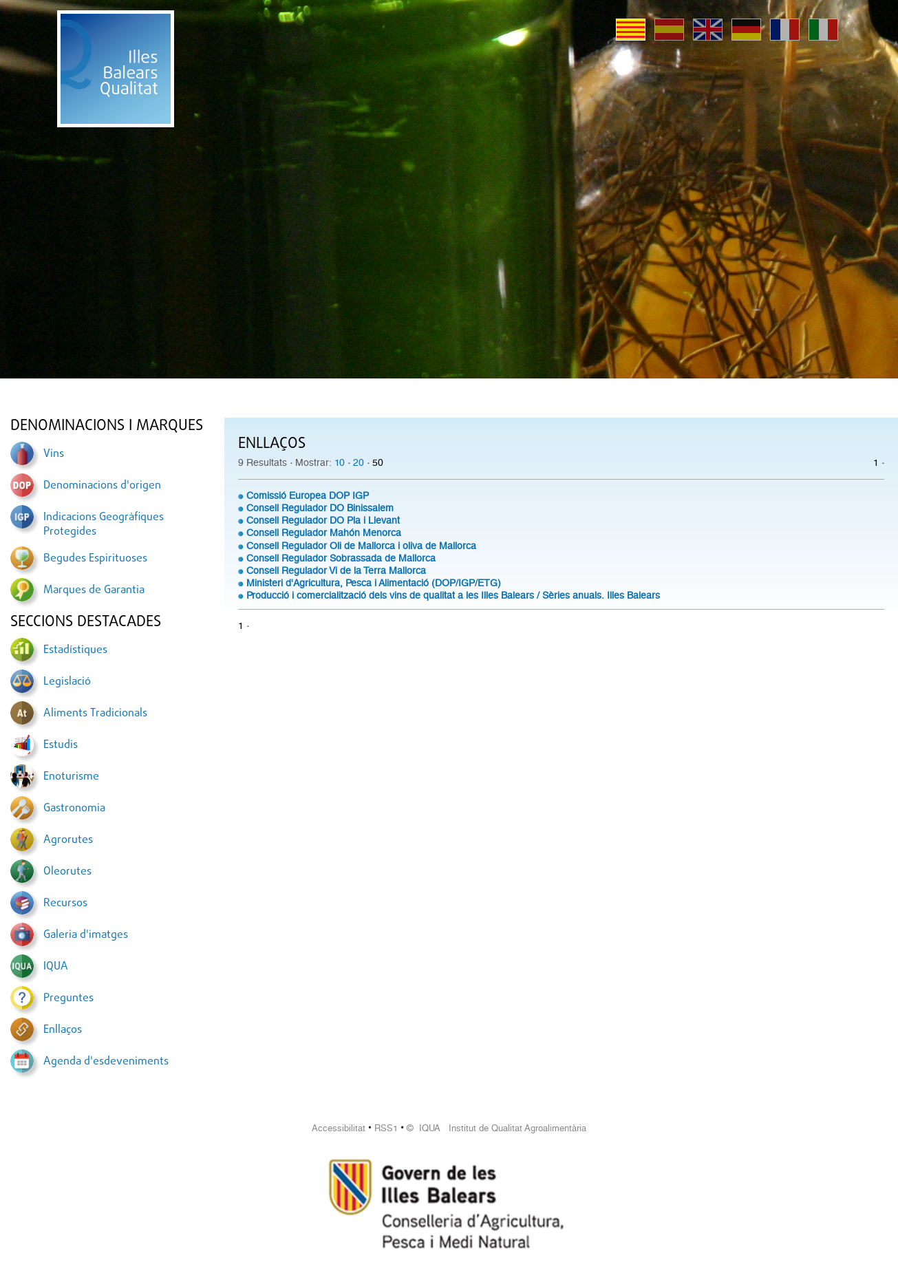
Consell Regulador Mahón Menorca (323, 532)
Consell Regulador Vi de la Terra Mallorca (336, 570)
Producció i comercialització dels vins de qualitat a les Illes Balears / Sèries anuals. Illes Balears (453, 595)
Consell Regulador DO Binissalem (320, 507)
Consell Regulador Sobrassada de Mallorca (341, 558)
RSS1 (386, 1128)
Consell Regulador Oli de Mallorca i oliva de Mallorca (361, 545)
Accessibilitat (338, 1128)
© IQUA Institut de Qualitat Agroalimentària (496, 1128)
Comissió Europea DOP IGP (307, 495)
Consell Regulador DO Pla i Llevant (323, 520)
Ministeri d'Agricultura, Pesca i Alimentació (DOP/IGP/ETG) (373, 582)
